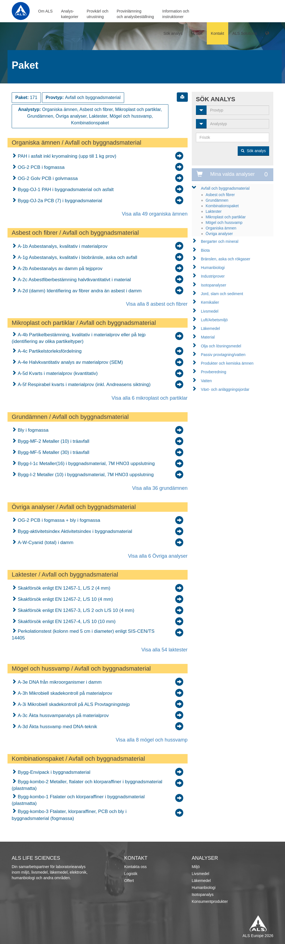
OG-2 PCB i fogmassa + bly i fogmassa (58, 520)
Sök (197, 33)
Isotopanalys (203, 894)
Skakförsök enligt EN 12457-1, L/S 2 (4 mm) (63, 588)
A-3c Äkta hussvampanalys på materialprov (62, 715)
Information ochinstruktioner (175, 14)
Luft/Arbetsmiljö (214, 320)
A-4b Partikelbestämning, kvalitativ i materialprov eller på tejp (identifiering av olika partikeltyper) (79, 338)
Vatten (206, 381)
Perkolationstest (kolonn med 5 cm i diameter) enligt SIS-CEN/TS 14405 (83, 635)
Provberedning (213, 372)
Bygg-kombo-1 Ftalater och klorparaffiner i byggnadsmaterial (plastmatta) (78, 800)
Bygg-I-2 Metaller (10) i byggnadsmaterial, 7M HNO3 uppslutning (85, 474)
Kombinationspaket (222, 206)
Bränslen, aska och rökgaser (225, 259)
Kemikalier (210, 302)
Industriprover (213, 276)
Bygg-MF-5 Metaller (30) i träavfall (52, 452)
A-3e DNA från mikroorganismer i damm (59, 682)
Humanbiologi (213, 267)
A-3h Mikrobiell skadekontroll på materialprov (64, 693)
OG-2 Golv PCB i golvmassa (47, 178)
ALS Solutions (244, 33)
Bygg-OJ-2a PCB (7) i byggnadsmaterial (59, 200)
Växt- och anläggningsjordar (225, 389)
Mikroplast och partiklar (226, 217)
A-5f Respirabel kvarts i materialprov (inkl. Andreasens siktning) (83, 384)
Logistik (130, 873)
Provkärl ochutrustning (97, 14)
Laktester (214, 211)
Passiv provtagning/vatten (223, 354)
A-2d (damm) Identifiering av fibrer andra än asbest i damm (79, 290)
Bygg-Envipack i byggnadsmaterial (53, 772)
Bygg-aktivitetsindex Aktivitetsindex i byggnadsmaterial (74, 531)
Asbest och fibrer (220, 194)
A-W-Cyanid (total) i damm (44, 542)
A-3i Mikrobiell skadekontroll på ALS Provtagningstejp (73, 704)
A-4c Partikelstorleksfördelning (49, 351)
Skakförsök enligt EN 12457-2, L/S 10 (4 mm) (64, 599)
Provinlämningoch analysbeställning (135, 14)
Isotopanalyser (213, 285)
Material (208, 337)
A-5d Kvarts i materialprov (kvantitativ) (57, 373)
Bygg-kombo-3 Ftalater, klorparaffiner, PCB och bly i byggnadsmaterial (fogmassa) (69, 815)
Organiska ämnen (221, 228)
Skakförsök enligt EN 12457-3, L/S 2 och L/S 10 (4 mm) (75, 610)
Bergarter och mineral (220, 241)
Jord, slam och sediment (222, 293)
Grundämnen (217, 200)
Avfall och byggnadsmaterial (225, 188)
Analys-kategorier (69, 14)
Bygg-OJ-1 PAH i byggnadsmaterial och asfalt (65, 189)
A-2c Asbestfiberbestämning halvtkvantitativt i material (73, 279)
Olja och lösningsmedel (221, 346)
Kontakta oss (135, 866)
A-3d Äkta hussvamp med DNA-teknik (56, 726)
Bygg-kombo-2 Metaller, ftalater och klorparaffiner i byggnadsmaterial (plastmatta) (87, 785)
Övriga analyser (219, 233)
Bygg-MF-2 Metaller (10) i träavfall (52, 441)
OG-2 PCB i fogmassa (40, 167)
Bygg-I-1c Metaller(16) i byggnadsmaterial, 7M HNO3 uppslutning (85, 463)
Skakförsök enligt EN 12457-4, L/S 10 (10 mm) (66, 621)
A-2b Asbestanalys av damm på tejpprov (59, 268)
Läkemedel (210, 328)
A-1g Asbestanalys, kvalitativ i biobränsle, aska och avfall (76, 257)
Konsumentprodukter (210, 901)
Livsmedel (209, 311)
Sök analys (172, 33)
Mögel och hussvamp (224, 222)
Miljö (196, 866)
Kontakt (217, 33)
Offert (129, 880)
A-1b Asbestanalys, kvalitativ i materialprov (61, 246)
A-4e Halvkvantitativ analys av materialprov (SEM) (69, 362)
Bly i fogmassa (32, 430)
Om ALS (45, 11)
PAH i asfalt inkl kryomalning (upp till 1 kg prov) (66, 156)
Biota (205, 250)
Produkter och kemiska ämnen (227, 363)
